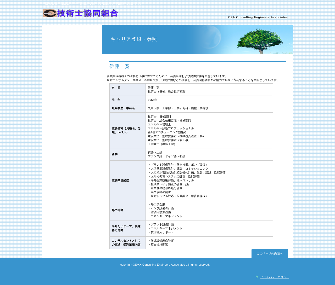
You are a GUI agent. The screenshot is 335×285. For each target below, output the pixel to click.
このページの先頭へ (270, 253)
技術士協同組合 (104, 16)
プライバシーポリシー (274, 276)
